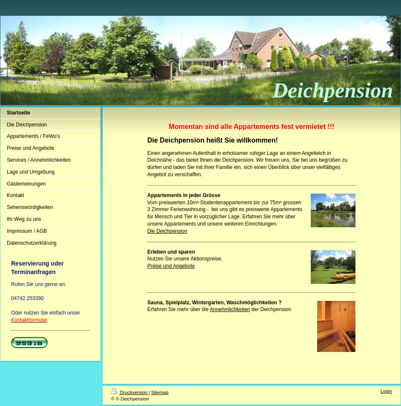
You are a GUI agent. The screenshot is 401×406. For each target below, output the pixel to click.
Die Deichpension (167, 231)
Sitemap (159, 392)
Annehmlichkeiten (230, 309)
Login (386, 391)
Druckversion (130, 392)
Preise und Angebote (171, 266)
